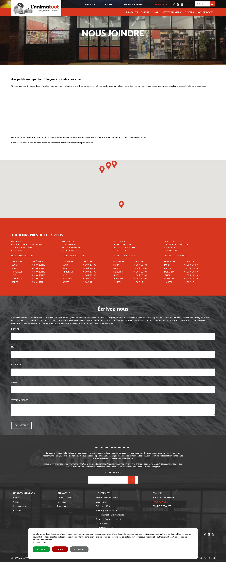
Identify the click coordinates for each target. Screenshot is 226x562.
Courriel (16, 364)
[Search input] (203, 3)
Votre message (19, 400)
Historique (61, 502)
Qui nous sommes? (65, 497)
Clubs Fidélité (102, 523)
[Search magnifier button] (212, 3)
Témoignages (63, 506)
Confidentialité (161, 506)
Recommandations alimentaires (110, 514)
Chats (156, 12)
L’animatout (89, 4)
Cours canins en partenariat (108, 519)
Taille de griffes (103, 506)
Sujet (14, 382)
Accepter (41, 549)
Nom (13, 346)
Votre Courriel (113, 472)
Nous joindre (161, 4)
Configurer (79, 549)
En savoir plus (39, 542)
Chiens (145, 12)
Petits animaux (172, 12)
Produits (132, 12)
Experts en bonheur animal (108, 497)
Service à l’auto (103, 502)
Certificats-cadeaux (105, 527)
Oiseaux (189, 12)
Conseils (109, 4)
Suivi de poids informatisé (107, 510)
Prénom (15, 329)
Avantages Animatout (134, 4)
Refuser (60, 549)
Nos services (205, 12)
